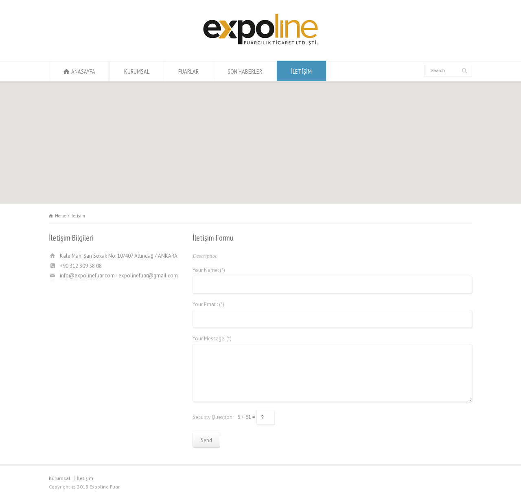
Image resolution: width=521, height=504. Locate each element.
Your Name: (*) (209, 270)
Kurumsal (59, 478)
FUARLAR (188, 71)
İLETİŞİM (301, 71)
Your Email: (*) (208, 304)
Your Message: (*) (212, 338)
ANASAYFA (83, 71)
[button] (260, 134)
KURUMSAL (136, 71)
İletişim (85, 478)
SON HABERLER (245, 71)
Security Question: (213, 416)
